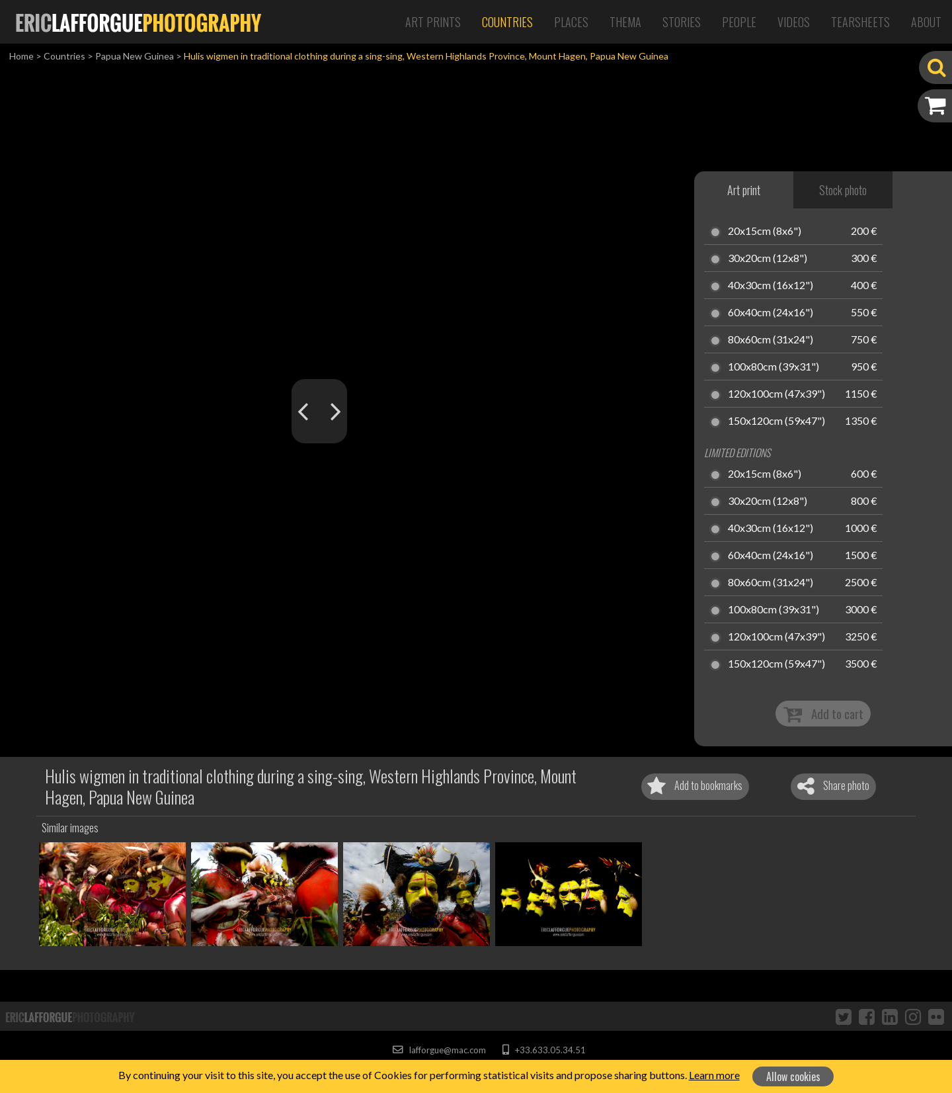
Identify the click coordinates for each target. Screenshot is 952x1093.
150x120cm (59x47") (776, 421)
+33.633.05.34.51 (543, 1050)
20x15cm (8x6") (764, 231)
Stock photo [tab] (843, 189)
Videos (793, 21)
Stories (681, 21)
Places (571, 21)
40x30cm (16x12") (770, 286)
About (926, 21)
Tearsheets (860, 21)
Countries (507, 21)
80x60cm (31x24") (770, 340)
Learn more (714, 1075)
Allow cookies (793, 1076)
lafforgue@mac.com (439, 1050)
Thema (625, 21)
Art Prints (433, 21)
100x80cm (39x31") (773, 367)
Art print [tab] (743, 189)
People (739, 21)
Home (21, 56)
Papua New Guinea (134, 56)
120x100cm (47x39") (776, 394)
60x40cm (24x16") (770, 313)
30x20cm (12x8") (767, 258)
